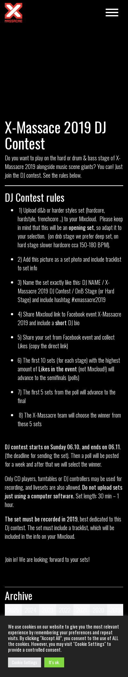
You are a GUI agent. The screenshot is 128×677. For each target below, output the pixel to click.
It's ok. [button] (54, 662)
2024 (30, 610)
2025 (13, 610)
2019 (115, 610)
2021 (81, 610)
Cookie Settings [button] (24, 662)
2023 (47, 610)
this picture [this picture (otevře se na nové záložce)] (42, 259)
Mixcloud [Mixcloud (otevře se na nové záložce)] (87, 219)
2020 (98, 610)
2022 (65, 610)
